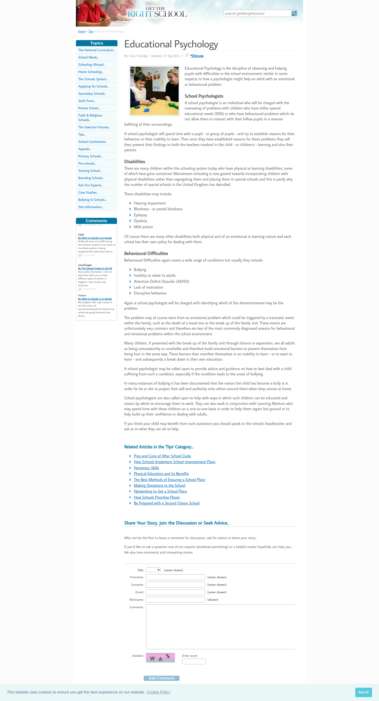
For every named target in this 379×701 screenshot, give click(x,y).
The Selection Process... (94, 127)
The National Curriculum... (96, 50)
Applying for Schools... (93, 86)
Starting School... (90, 170)
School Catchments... (92, 141)
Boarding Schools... (91, 177)
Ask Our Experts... (90, 185)
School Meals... (88, 57)
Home (81, 31)
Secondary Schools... (92, 93)
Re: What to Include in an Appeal (95, 234)
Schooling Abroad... (91, 64)
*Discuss (197, 55)
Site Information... (90, 206)
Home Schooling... (90, 71)
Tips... (82, 134)
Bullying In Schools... (92, 199)
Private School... (89, 108)
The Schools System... (93, 79)
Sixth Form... (86, 100)
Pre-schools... (87, 163)
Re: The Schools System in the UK (95, 265)
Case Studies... (88, 192)
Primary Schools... (90, 156)
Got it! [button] (363, 692)
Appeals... (84, 148)
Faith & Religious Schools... (90, 117)
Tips (90, 31)
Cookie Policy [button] (158, 692)
